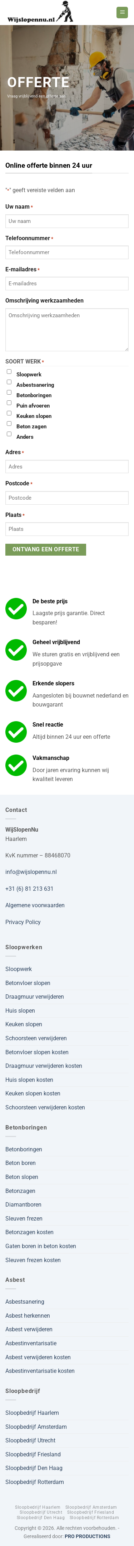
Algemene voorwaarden (35, 905)
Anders (25, 437)
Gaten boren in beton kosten (40, 1246)
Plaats (15, 515)
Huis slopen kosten (29, 1079)
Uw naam (19, 207)
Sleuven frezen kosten (33, 1260)
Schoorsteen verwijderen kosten (45, 1107)
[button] (122, 13)
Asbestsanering (35, 385)
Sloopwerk (28, 374)
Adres (14, 453)
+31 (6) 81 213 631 (29, 888)
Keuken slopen (33, 416)
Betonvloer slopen (27, 983)
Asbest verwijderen (29, 1329)
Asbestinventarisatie (30, 1343)
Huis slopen (20, 1010)
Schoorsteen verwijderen (36, 1038)
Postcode (19, 484)
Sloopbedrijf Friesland (33, 1454)
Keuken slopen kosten (32, 1093)
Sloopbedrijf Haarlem (32, 1412)
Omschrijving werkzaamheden (44, 300)
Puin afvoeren (33, 406)
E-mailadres (22, 270)
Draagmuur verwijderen (34, 996)
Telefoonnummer (29, 239)
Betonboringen (33, 395)
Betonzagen (20, 1191)
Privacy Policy (23, 922)
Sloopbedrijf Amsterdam (36, 1426)
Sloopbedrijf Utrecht (30, 1440)
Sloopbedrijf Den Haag (34, 1468)
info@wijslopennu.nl (31, 872)
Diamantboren (23, 1204)
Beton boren (20, 1163)
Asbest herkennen (27, 1315)
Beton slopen (21, 1177)
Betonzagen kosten (29, 1232)
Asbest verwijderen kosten (38, 1357)
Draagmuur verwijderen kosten (43, 1065)
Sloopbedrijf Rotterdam (34, 1482)
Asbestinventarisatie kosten (40, 1370)
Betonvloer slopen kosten (37, 1052)
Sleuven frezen (24, 1218)
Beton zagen (31, 426)
